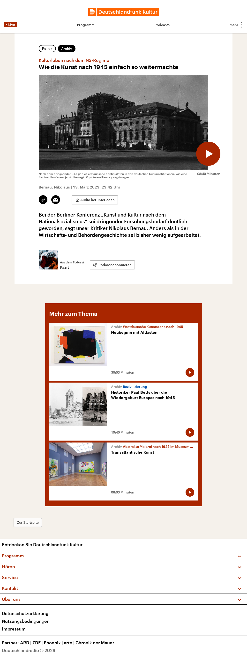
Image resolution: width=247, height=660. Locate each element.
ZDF (38, 642)
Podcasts (162, 25)
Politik (47, 48)
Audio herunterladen (97, 200)
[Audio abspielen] (208, 154)
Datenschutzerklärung (25, 613)
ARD (26, 642)
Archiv (66, 48)
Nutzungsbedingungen (26, 621)
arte (69, 642)
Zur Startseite (28, 522)
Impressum (14, 628)
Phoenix (54, 642)
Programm (86, 25)
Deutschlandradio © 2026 (28, 650)
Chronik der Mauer (94, 642)
